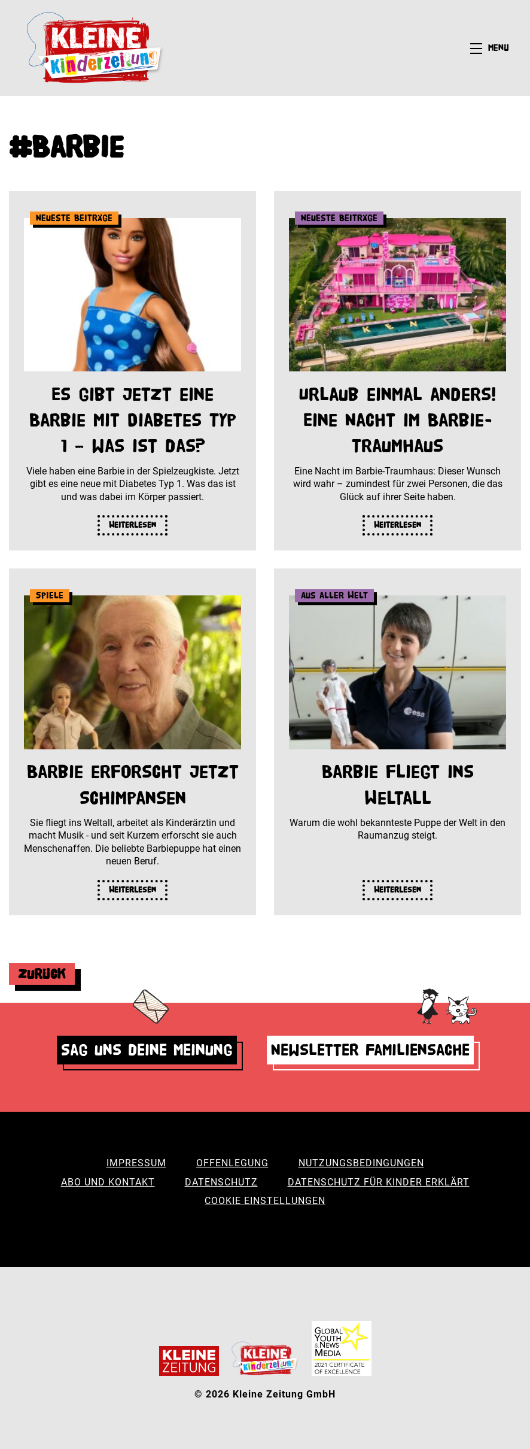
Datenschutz (221, 1182)
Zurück (42, 973)
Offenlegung (232, 1163)
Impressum (136, 1163)
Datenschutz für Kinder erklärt (379, 1182)
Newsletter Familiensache (370, 1049)
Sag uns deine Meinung (147, 1049)
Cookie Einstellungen (265, 1200)
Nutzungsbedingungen (361, 1163)
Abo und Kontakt (108, 1182)
